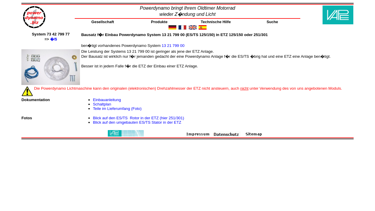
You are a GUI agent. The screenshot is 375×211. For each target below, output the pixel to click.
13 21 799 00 (174, 45)
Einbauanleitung (107, 100)
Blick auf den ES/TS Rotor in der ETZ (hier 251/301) (138, 118)
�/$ (53, 39)
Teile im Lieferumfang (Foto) (117, 108)
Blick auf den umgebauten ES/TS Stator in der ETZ (137, 122)
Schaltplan (102, 104)
